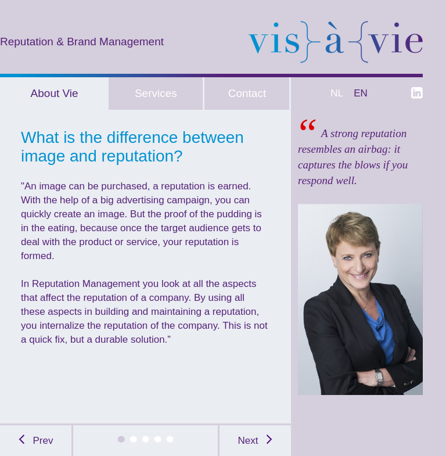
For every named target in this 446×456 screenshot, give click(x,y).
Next (255, 440)
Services (156, 93)
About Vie (54, 93)
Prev (36, 440)
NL (335, 93)
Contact (247, 93)
